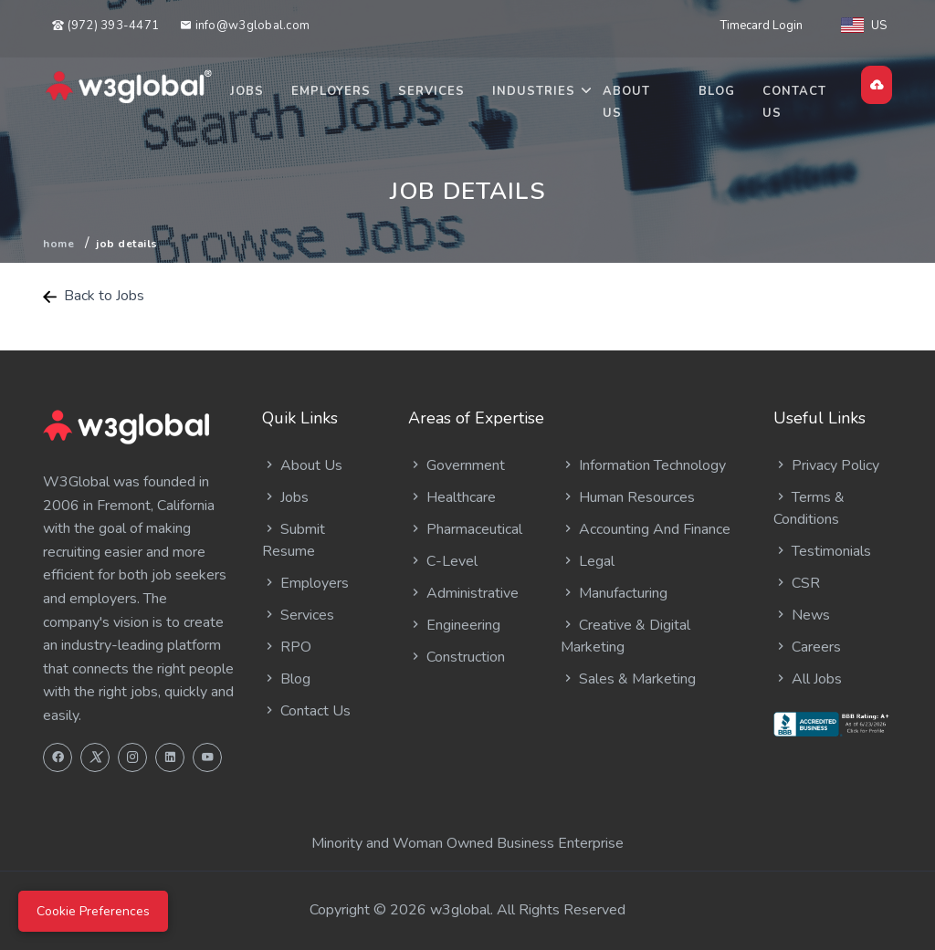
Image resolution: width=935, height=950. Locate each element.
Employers (331, 91)
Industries (533, 91)
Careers (807, 647)
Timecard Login (761, 25)
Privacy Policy (826, 465)
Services (431, 91)
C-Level (443, 561)
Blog (717, 91)
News (801, 615)
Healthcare (452, 497)
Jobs (247, 91)
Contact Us (794, 102)
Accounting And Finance (645, 529)
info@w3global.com (245, 25)
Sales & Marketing (628, 679)
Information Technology (643, 465)
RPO (286, 647)
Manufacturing (614, 593)
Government (456, 465)
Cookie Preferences (93, 911)
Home (58, 243)
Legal (588, 561)
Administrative (463, 593)
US (864, 25)
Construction (456, 657)
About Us (626, 102)
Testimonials (822, 551)
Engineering (454, 625)
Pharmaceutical (465, 529)
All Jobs (807, 679)
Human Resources (628, 497)
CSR (796, 583)
